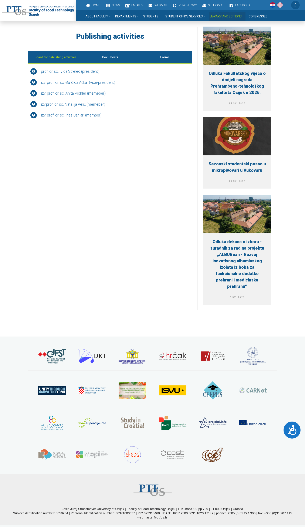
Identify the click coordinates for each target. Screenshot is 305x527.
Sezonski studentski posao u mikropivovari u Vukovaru (237, 167)
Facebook (242, 5)
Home (96, 5)
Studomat (216, 5)
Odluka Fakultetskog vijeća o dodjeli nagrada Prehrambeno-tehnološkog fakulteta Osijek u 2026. (237, 83)
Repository (188, 5)
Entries (137, 5)
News (116, 5)
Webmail (161, 5)
